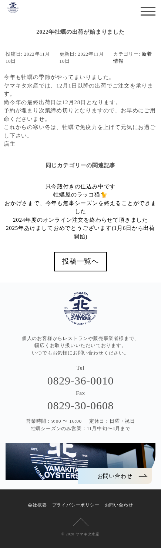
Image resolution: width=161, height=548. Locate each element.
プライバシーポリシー (76, 505)
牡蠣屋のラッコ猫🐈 (80, 195)
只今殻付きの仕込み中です (81, 186)
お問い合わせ (119, 505)
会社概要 (37, 505)
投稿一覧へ (80, 261)
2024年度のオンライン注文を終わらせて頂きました (80, 220)
